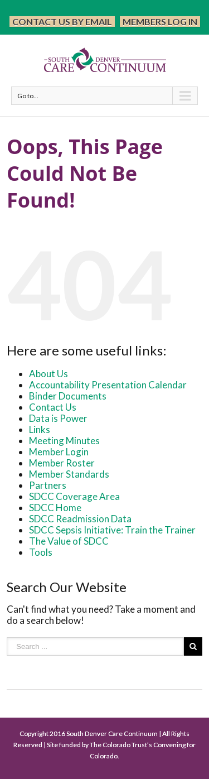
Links (39, 429)
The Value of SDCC (69, 541)
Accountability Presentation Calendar (108, 385)
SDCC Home (55, 507)
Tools (40, 552)
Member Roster (62, 463)
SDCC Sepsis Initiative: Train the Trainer (112, 530)
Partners (47, 485)
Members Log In (160, 21)
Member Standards (69, 474)
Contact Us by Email (62, 21)
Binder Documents (67, 396)
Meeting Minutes (64, 440)
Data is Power (58, 418)
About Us (48, 373)
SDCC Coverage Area (74, 496)
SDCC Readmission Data (80, 519)
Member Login (59, 452)
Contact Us (52, 407)
